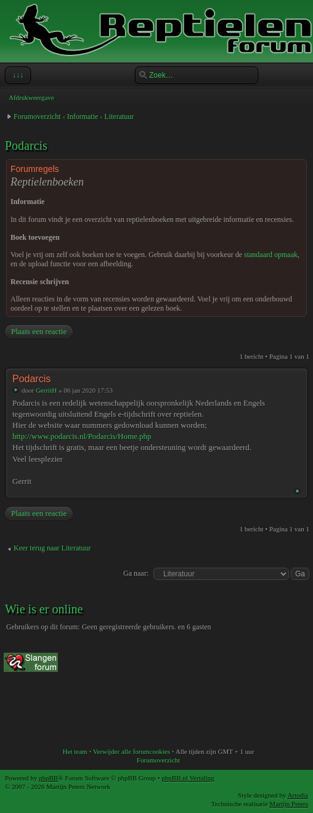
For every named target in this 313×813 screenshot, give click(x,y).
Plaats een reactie (38, 332)
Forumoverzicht (37, 116)
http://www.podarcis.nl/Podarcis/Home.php (82, 436)
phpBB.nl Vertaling (187, 778)
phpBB (48, 778)
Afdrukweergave (31, 97)
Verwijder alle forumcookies (131, 751)
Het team (75, 751)
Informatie (83, 116)
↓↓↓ (16, 75)
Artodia (297, 795)
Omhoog (297, 491)
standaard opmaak (271, 254)
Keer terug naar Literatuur (52, 548)
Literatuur (119, 116)
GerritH (46, 390)
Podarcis (26, 145)
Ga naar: (135, 573)
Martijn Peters (288, 803)
